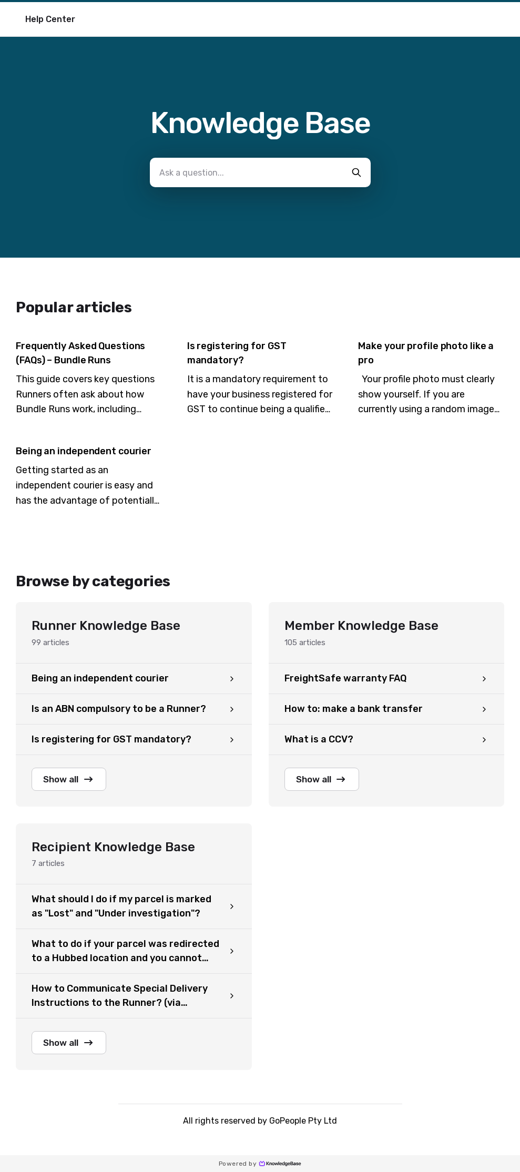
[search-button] (356, 172)
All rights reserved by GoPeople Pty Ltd (260, 1123)
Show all (72, 779)
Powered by (260, 1163)
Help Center (50, 19)
